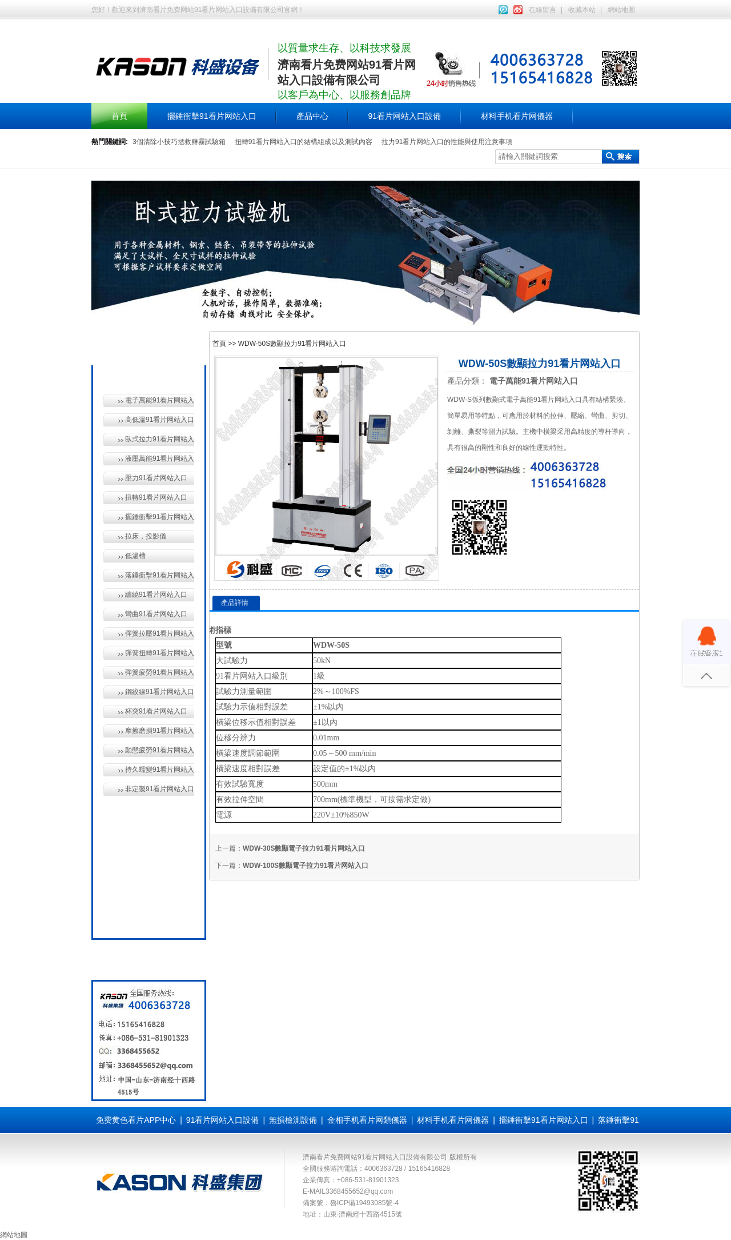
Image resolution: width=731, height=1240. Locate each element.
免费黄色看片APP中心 (136, 1120)
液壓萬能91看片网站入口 (159, 458)
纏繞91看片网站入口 (156, 595)
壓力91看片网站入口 (156, 478)
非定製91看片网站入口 (159, 789)
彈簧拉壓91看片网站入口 (159, 633)
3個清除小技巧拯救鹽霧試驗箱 (179, 142)
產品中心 (312, 116)
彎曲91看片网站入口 (156, 614)
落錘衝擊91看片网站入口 (159, 575)
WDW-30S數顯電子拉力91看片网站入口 (304, 848)
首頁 (119, 116)
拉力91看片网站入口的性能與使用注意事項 (446, 142)
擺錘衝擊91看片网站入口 (211, 116)
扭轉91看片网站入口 (156, 497)
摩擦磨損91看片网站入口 (159, 731)
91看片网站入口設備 (404, 116)
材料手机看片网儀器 (517, 116)
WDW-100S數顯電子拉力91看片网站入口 (305, 866)
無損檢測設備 (146, 811)
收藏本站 (582, 10)
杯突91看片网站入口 (156, 711)
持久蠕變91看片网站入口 (159, 769)
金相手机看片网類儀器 (367, 1120)
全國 (130, 917)
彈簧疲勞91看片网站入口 (159, 672)
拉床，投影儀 (145, 536)
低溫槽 (135, 556)
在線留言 (542, 10)
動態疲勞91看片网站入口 (159, 750)
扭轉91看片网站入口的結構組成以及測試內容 (303, 142)
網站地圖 (621, 10)
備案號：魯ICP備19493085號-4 (351, 1203)
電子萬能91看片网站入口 (159, 400)
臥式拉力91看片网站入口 (159, 439)
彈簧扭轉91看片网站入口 (159, 653)
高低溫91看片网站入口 (159, 420)
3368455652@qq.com (359, 1191)
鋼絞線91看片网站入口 (159, 692)
